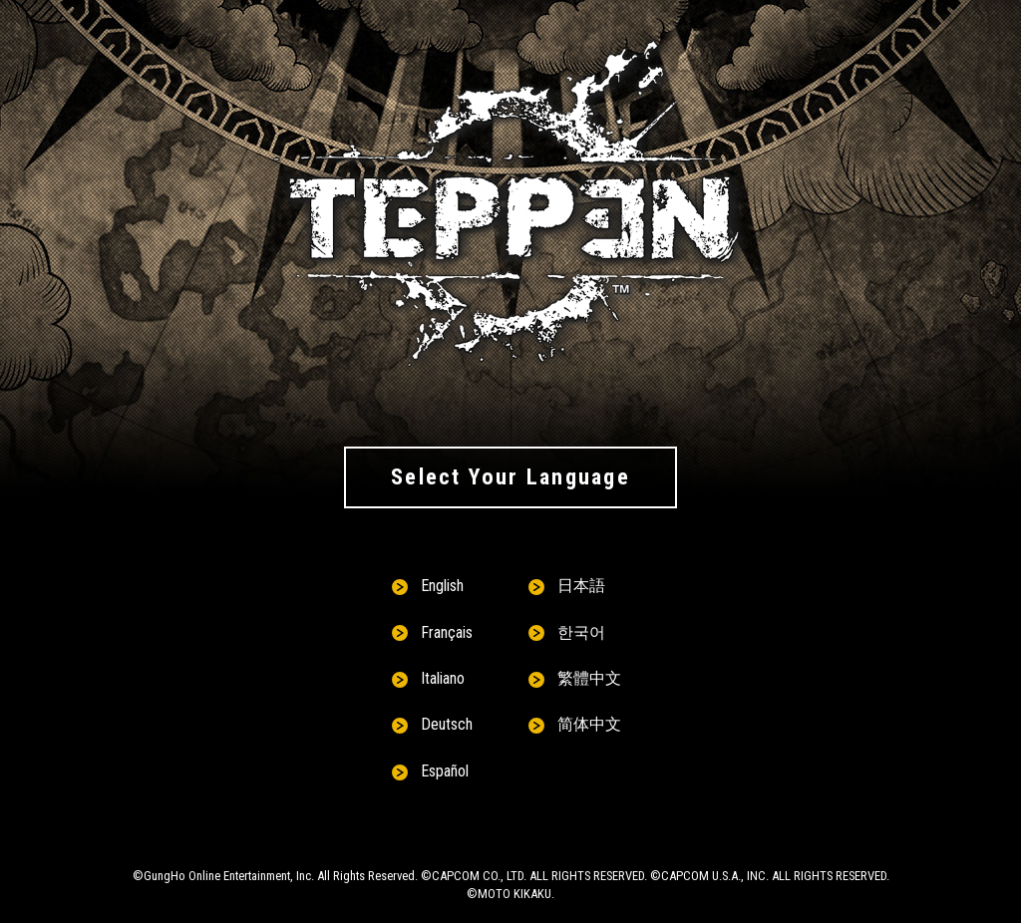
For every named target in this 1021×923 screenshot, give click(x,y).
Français (447, 632)
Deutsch (447, 724)
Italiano (443, 678)
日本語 (581, 585)
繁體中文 (589, 678)
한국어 (581, 632)
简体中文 (589, 724)
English (442, 585)
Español (445, 771)
